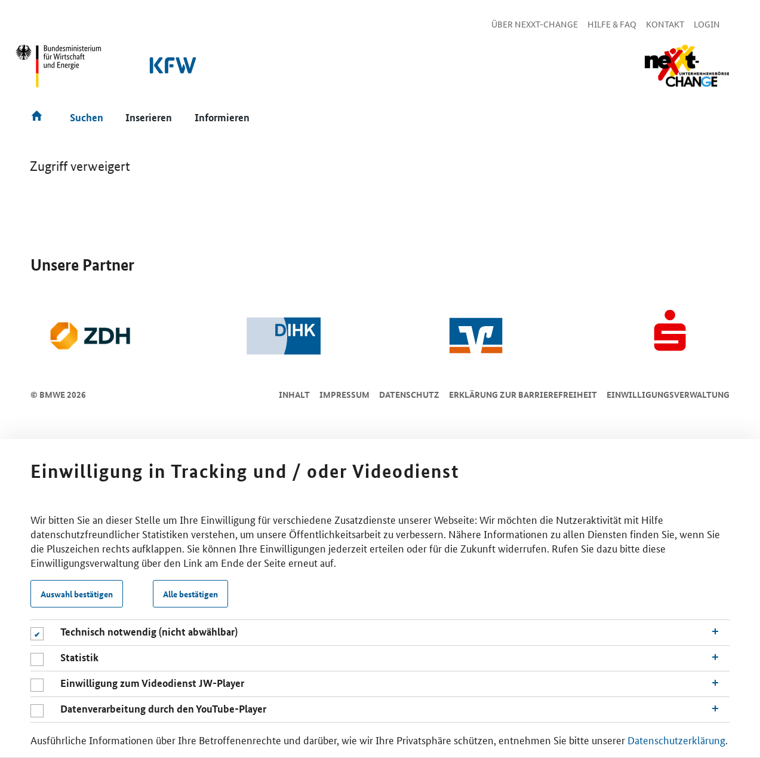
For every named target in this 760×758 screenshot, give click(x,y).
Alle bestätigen (190, 594)
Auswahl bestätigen (77, 594)
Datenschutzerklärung (676, 739)
